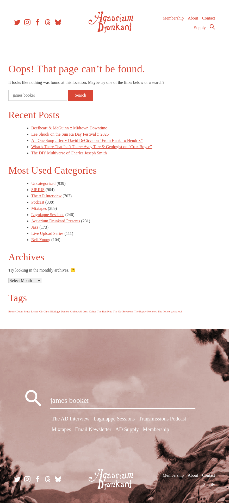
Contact (208, 18)
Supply (200, 28)
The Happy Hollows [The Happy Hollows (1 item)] (145, 311)
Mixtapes (39, 208)
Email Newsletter (93, 429)
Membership (173, 18)
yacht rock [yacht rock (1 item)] (176, 311)
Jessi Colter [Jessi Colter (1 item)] (89, 311)
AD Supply (127, 429)
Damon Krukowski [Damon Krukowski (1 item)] (71, 311)
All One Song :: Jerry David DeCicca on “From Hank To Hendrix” (87, 140)
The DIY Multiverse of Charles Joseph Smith (69, 153)
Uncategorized (43, 183)
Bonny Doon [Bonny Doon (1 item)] (15, 311)
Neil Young (40, 239)
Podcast (37, 202)
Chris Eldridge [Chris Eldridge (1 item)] (52, 311)
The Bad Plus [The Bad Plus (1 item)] (104, 311)
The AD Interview (46, 196)
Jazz (35, 227)
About (193, 18)
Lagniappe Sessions (47, 214)
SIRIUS (38, 189)
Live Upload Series (47, 233)
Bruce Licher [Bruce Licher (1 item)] (31, 311)
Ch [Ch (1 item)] (40, 311)
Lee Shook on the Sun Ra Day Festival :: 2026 (70, 134)
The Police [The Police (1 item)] (164, 311)
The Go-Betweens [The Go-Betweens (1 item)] (123, 311)
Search (212, 26)
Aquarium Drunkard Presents (55, 221)
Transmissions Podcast (162, 419)
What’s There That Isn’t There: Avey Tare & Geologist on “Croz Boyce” (91, 146)
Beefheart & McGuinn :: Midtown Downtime (69, 128)
